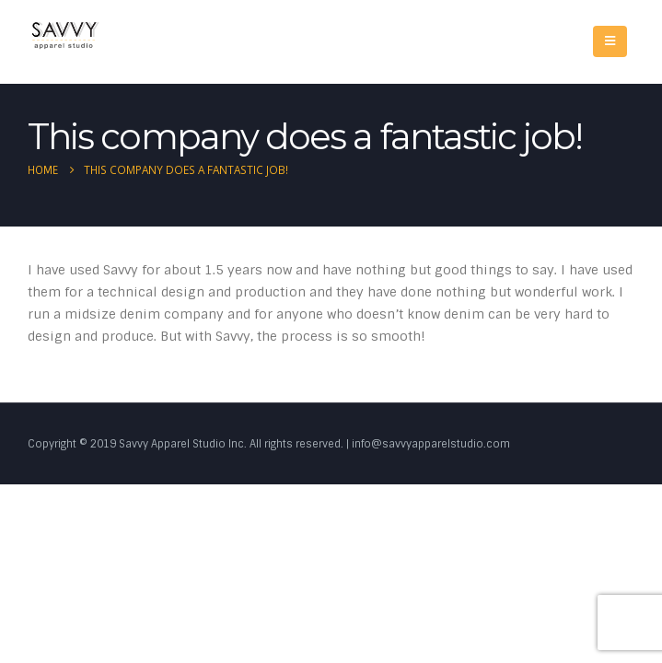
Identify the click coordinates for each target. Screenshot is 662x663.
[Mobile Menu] (610, 41)
